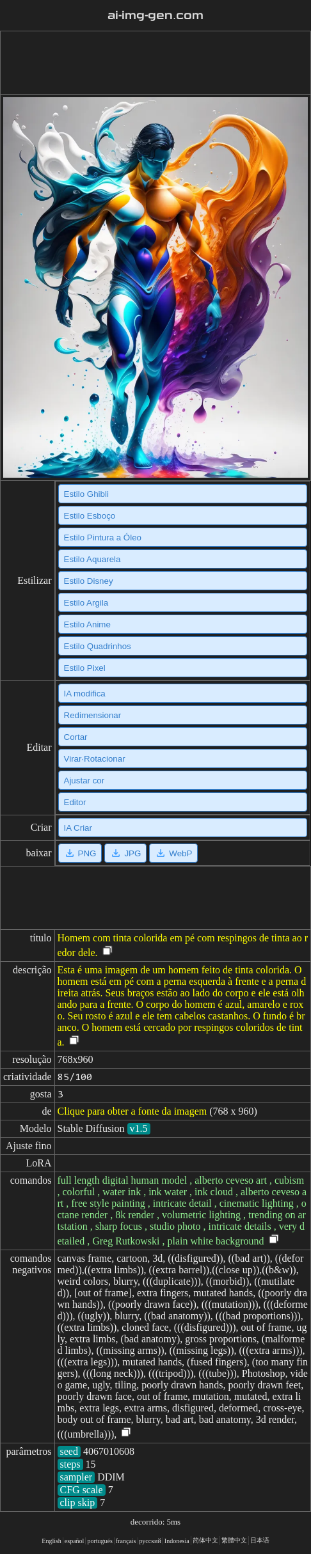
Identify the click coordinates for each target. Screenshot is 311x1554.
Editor (75, 802)
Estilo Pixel (85, 668)
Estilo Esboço (90, 516)
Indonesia (176, 1540)
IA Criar (78, 828)
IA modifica (85, 693)
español (74, 1540)
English (51, 1540)
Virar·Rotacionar (94, 759)
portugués (99, 1540)
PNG (80, 853)
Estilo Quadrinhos (97, 646)
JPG (125, 853)
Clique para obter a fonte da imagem (132, 1111)
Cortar (76, 737)
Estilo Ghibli (86, 494)
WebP (173, 853)
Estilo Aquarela (92, 559)
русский (150, 1540)
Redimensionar (93, 715)
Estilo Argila (86, 603)
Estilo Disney (88, 581)
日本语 (259, 1540)
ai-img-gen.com (155, 15)
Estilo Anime (87, 624)
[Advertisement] (153, 62)
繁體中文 (234, 1540)
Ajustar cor (84, 780)
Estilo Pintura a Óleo (103, 537)
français (126, 1540)
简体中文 (205, 1540)
